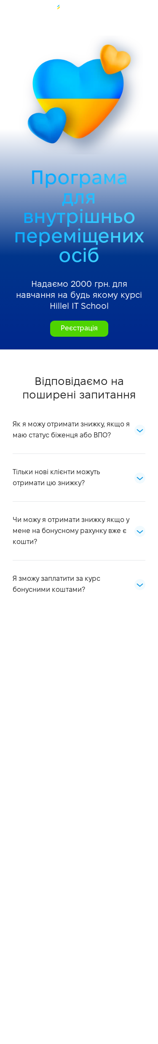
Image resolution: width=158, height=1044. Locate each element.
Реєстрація (79, 328)
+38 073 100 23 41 (11, 11)
